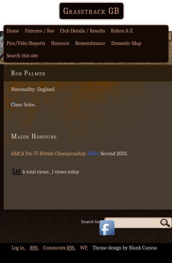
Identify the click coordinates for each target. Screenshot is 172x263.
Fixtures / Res (39, 31)
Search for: (91, 222)
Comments (58, 248)
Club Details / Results (82, 31)
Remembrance (90, 43)
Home (13, 31)
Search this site (22, 56)
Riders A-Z (122, 31)
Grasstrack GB (91, 11)
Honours (60, 43)
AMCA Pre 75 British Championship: (49, 153)
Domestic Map (126, 43)
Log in (17, 248)
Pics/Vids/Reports (26, 43)
